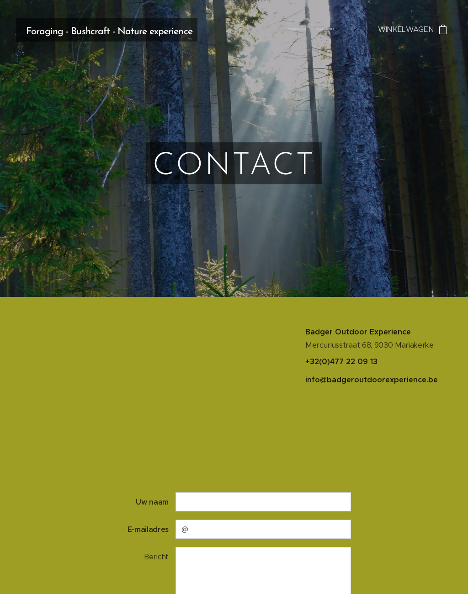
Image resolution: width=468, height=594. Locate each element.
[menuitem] (310, 29)
